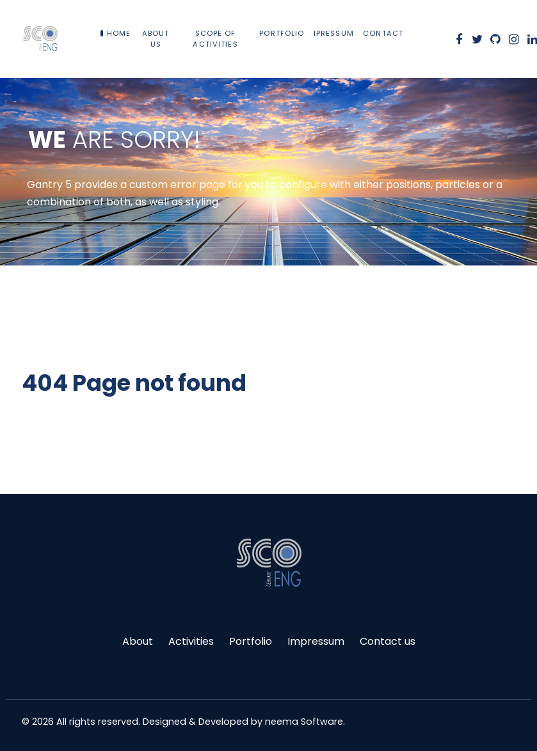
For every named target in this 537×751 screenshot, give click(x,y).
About (137, 641)
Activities (191, 641)
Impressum (315, 641)
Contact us (387, 641)
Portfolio (250, 641)
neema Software (304, 721)
